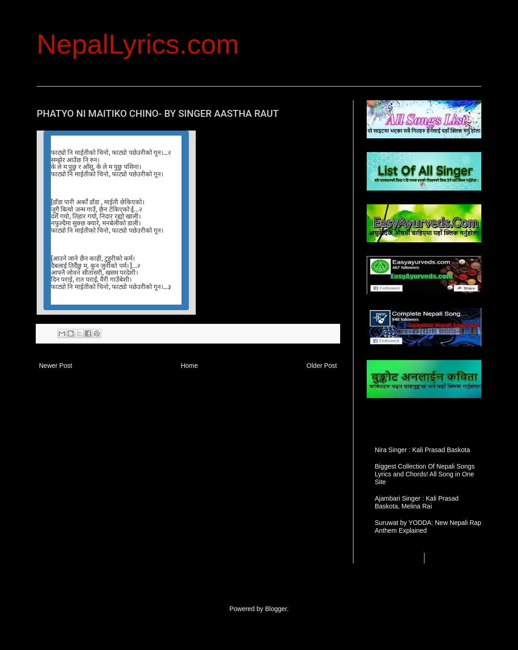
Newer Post (55, 365)
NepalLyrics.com (138, 44)
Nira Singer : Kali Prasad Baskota (422, 449)
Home (189, 365)
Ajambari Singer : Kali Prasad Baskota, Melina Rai (417, 502)
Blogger (276, 608)
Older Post (322, 365)
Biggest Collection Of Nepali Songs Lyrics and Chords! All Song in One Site (425, 474)
